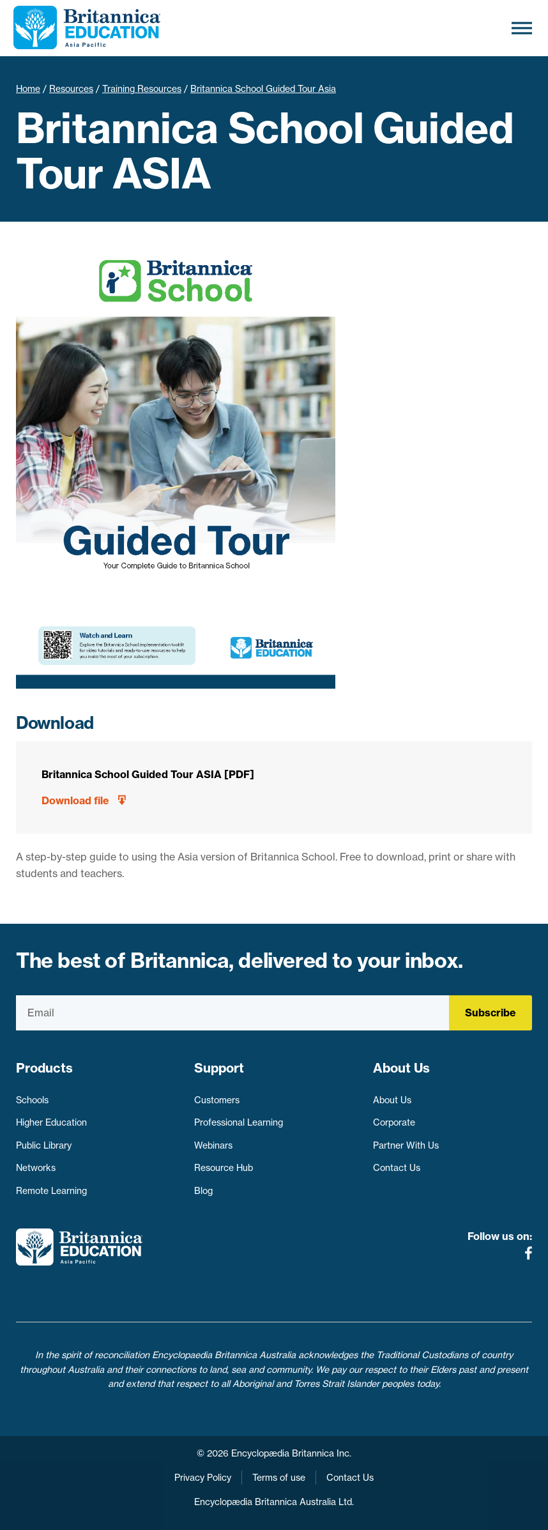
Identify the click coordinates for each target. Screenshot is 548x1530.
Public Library (44, 1145)
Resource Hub (223, 1168)
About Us (392, 1100)
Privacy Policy (202, 1477)
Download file (75, 800)
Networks (36, 1168)
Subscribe (490, 1012)
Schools (32, 1100)
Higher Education (51, 1122)
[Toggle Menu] (522, 28)
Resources (71, 89)
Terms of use (278, 1477)
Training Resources (141, 89)
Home (28, 89)
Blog (203, 1191)
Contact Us (396, 1168)
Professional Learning (238, 1122)
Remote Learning (51, 1191)
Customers (217, 1100)
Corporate (394, 1122)
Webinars (213, 1145)
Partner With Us (406, 1145)
